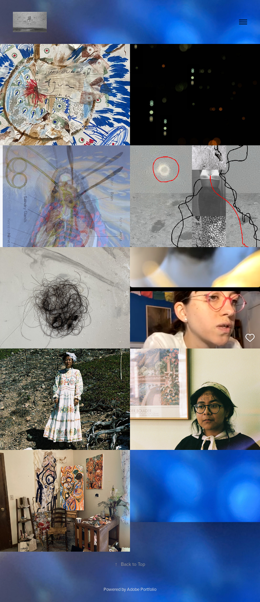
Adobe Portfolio (141, 589)
